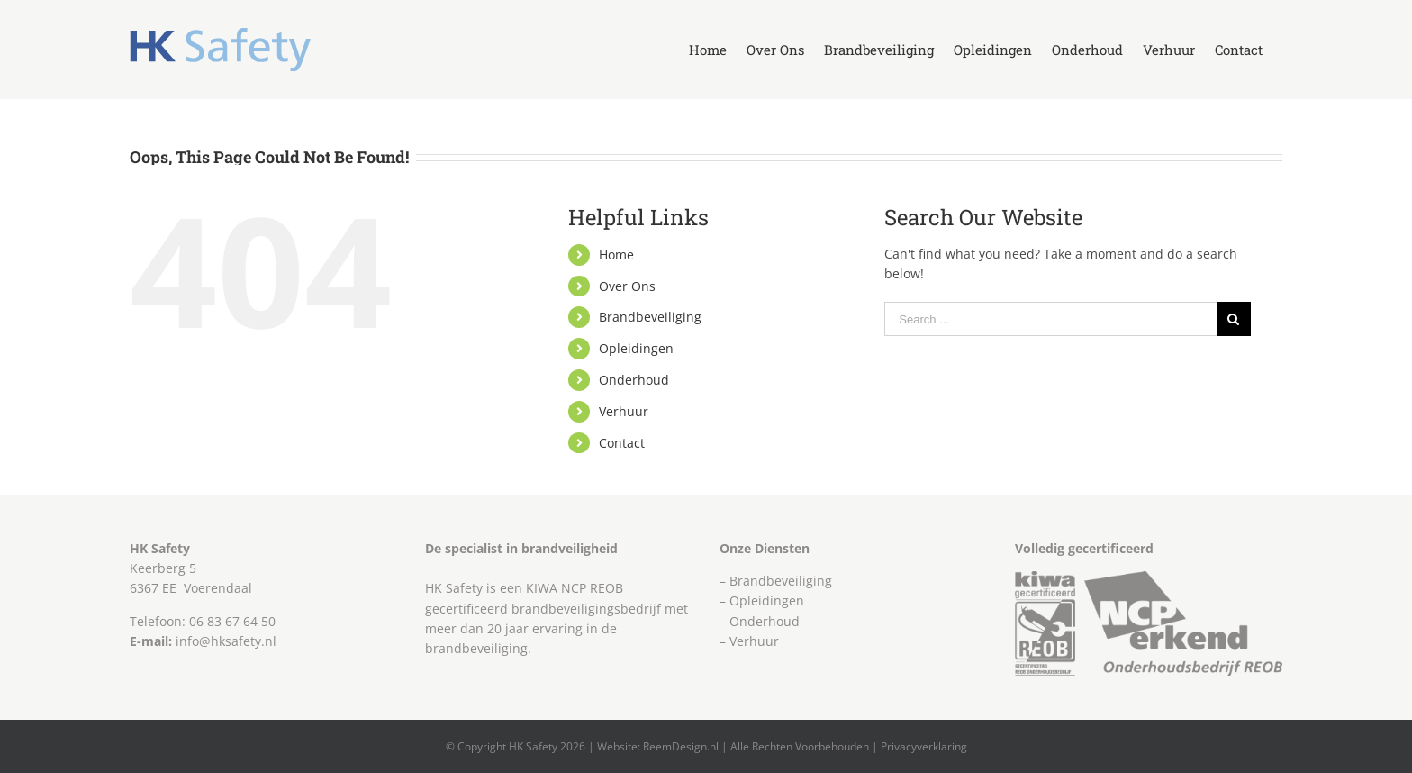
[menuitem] (708, 49)
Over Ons (627, 286)
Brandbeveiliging (650, 316)
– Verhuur (749, 641)
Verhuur (623, 411)
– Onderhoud (760, 621)
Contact (622, 442)
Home (616, 254)
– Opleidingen (762, 600)
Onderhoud (634, 379)
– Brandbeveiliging (776, 580)
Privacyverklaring (924, 746)
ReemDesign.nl (681, 746)
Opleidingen (636, 348)
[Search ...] (1050, 319)
